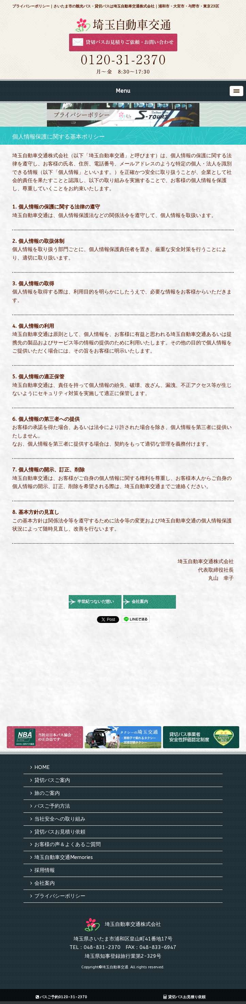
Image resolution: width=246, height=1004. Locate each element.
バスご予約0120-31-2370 (61, 997)
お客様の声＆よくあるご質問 (67, 844)
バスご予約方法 (52, 806)
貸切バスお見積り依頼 (59, 832)
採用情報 (44, 870)
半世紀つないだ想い (95, 601)
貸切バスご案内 (52, 780)
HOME (42, 767)
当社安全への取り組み (59, 819)
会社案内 (140, 601)
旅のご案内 (47, 793)
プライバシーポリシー (59, 896)
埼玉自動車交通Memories (63, 857)
